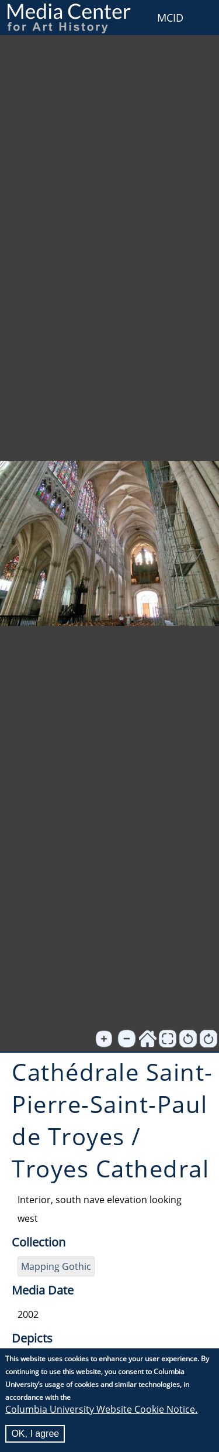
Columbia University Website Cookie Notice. (101, 1409)
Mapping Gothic (56, 1266)
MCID (170, 18)
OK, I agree (35, 1434)
